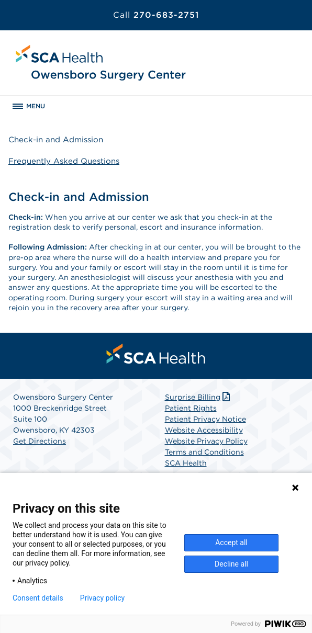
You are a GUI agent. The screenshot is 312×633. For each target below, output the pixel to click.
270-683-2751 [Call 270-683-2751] (156, 15)
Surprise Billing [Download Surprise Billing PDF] (198, 397)
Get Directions (39, 441)
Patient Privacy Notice (205, 419)
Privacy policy (102, 598)
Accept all (231, 542)
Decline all (231, 564)
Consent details (38, 598)
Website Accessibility (204, 430)
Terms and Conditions (204, 452)
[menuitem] (156, 354)
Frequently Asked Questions (63, 161)
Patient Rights (191, 408)
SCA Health (186, 463)
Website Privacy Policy (206, 441)
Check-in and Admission (55, 139)
